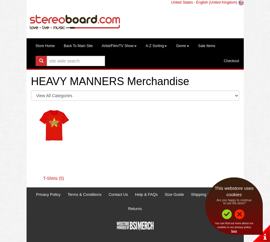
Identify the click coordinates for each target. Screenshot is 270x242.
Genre (182, 46)
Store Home (45, 46)
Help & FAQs (146, 194)
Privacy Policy (48, 194)
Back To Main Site (78, 46)
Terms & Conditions (85, 194)
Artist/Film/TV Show (119, 46)
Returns (135, 208)
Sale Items (206, 46)
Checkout (231, 61)
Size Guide (174, 194)
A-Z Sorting (156, 46)
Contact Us (118, 194)
